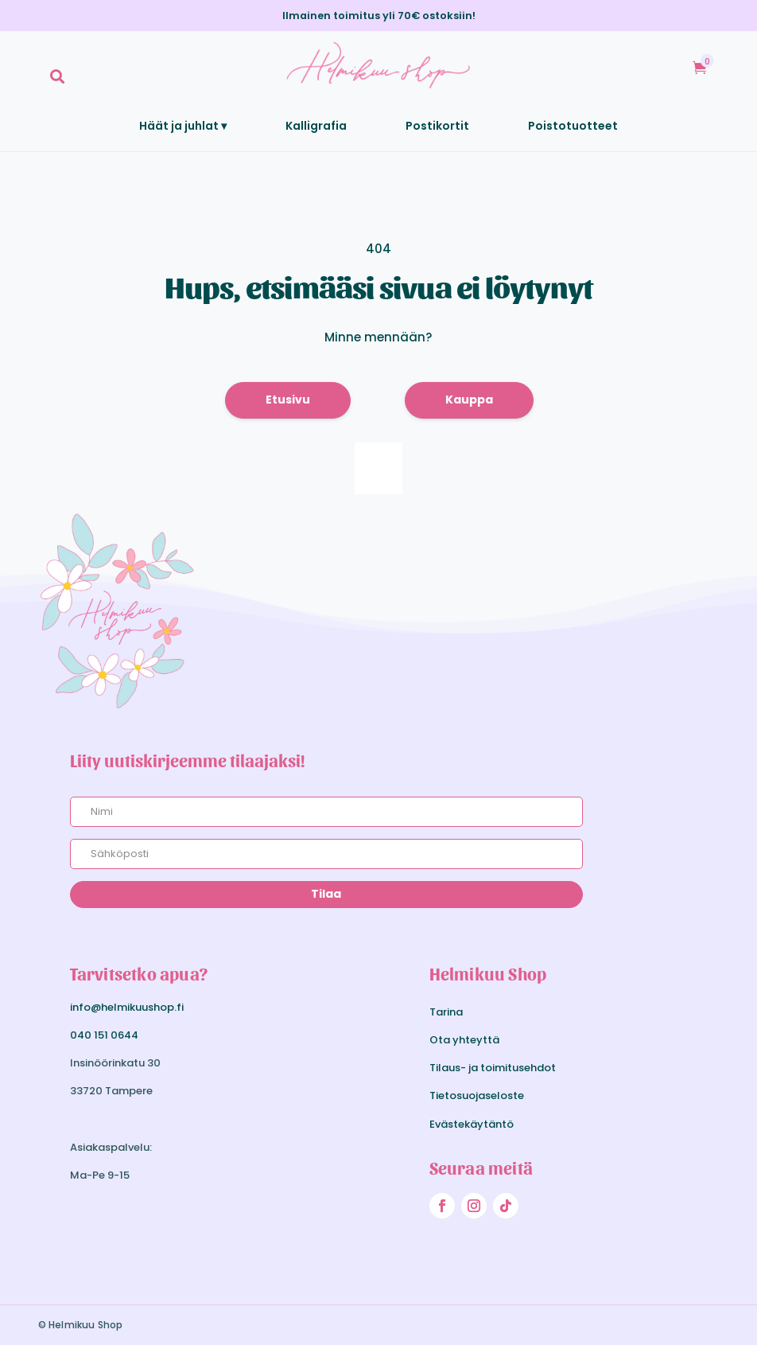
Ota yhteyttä (464, 1039)
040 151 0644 (104, 1035)
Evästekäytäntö (471, 1124)
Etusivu (288, 399)
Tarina (446, 1011)
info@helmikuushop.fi (127, 1007)
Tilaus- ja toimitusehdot (492, 1067)
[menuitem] (57, 76)
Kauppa (469, 399)
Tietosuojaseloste (476, 1095)
